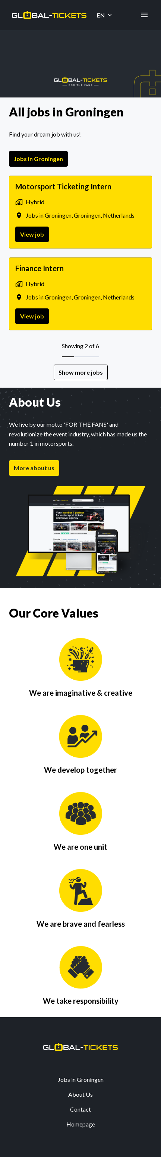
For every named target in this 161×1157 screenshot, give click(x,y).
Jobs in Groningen (38, 158)
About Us (80, 1094)
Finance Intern (39, 268)
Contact (80, 1109)
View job (32, 234)
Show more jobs (81, 372)
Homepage (80, 1124)
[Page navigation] (144, 14)
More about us (34, 467)
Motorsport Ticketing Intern (63, 186)
